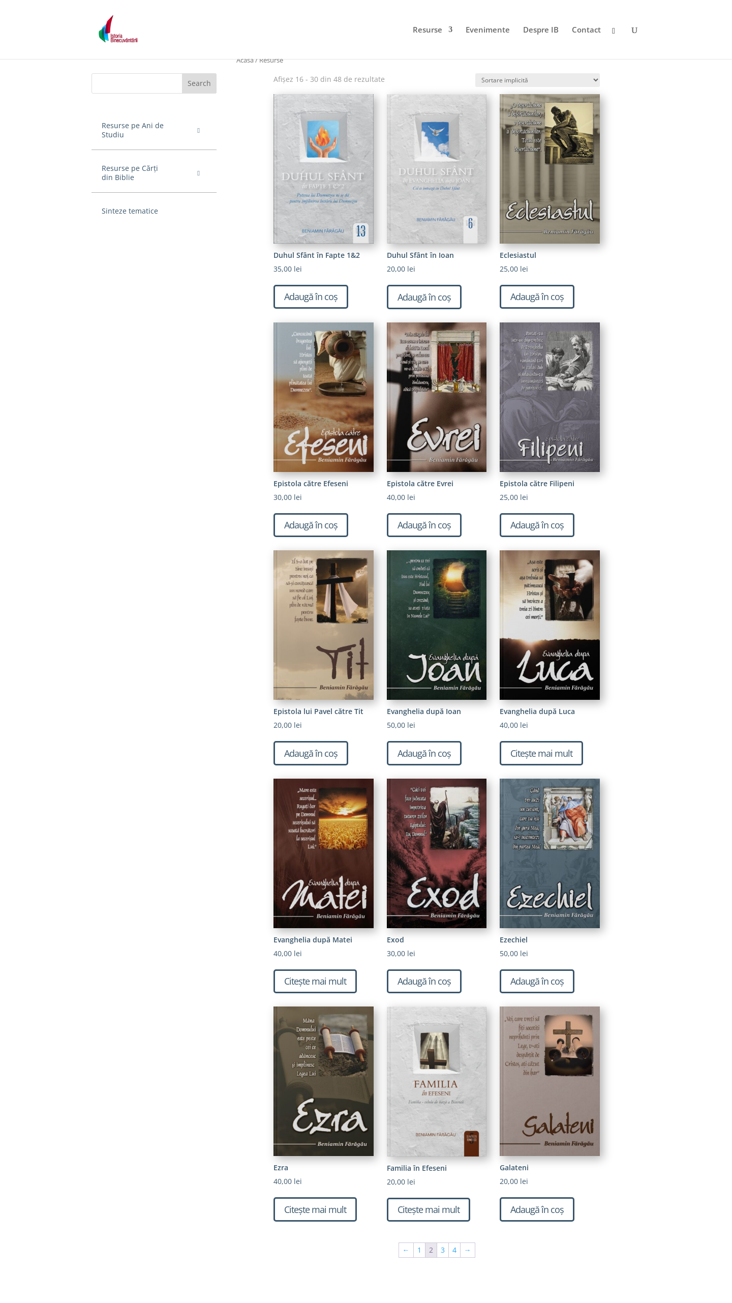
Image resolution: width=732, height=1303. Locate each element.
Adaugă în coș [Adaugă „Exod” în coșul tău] (424, 981)
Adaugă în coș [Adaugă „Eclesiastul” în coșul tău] (537, 296)
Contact (586, 30)
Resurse (427, 30)
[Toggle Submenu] (199, 130)
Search (199, 83)
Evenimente (488, 30)
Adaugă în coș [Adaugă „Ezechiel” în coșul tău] (537, 981)
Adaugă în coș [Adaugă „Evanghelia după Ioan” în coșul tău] (424, 753)
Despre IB (541, 30)
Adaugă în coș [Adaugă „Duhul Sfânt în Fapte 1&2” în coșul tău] (311, 296)
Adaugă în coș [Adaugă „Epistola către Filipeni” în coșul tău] (537, 525)
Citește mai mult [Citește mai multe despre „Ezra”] (315, 1209)
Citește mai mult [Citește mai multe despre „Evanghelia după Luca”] (541, 753)
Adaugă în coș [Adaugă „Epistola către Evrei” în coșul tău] (424, 525)
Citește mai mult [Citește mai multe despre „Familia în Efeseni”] (429, 1209)
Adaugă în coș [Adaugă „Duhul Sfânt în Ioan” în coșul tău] (424, 297)
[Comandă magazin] (537, 80)
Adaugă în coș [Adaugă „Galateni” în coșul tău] (537, 1209)
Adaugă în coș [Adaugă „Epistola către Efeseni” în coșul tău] (311, 525)
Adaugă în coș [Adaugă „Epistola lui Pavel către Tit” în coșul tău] (311, 753)
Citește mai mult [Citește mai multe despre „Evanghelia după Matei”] (315, 981)
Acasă (245, 60)
